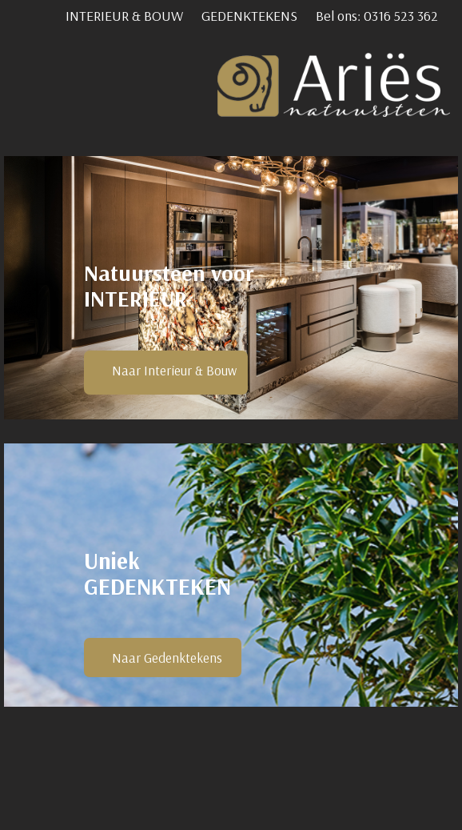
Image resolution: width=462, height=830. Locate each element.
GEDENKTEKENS (249, 15)
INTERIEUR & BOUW (124, 15)
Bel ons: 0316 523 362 (377, 15)
